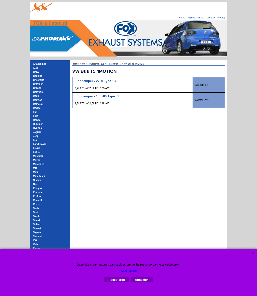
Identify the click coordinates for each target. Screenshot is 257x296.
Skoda (36, 216)
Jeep (36, 136)
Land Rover (39, 144)
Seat (35, 212)
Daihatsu (38, 104)
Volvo (36, 244)
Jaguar (37, 132)
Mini (35, 172)
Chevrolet (38, 80)
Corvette (38, 92)
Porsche (38, 192)
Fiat (35, 112)
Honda (37, 120)
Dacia (36, 96)
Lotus (36, 152)
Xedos (36, 248)
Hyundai (38, 128)
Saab (36, 208)
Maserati (38, 156)
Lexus (36, 148)
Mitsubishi (39, 176)
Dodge (37, 108)
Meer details (129, 270)
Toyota (37, 232)
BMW (36, 72)
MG (35, 168)
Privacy (221, 17)
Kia (35, 140)
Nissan (37, 180)
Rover (36, 204)
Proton (37, 196)
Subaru (37, 224)
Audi (36, 68)
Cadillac (37, 76)
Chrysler (38, 84)
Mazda (37, 160)
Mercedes (38, 164)
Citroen (37, 88)
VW (35, 240)
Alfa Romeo (40, 64)
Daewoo (37, 100)
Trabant (37, 236)
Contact (211, 17)
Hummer (38, 124)
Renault (37, 200)
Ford (36, 116)
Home (182, 17)
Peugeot (38, 188)
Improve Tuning (196, 17)
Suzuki (37, 228)
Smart (36, 220)
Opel (36, 184)
